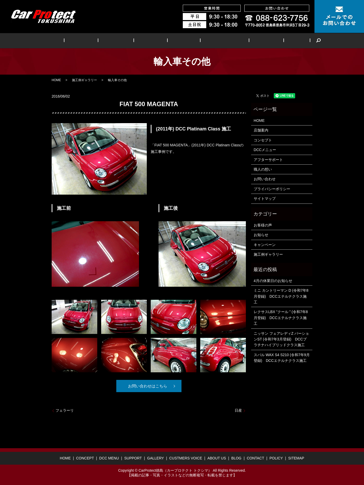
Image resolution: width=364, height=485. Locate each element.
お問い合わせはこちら (146, 386)
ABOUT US (252, 40)
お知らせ (261, 235)
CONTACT (255, 458)
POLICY (276, 458)
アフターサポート (268, 160)
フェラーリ (65, 410)
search (295, 41)
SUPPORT (152, 40)
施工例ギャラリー (84, 80)
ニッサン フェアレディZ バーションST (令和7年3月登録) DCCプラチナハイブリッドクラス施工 (281, 339)
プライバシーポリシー (272, 189)
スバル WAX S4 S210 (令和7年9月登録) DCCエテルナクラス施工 (282, 358)
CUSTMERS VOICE (215, 40)
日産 (238, 410)
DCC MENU (123, 40)
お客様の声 (263, 225)
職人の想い (263, 169)
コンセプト (263, 140)
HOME (71, 40)
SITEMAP (296, 458)
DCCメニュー (265, 150)
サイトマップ (265, 198)
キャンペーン (265, 245)
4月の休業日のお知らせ (273, 281)
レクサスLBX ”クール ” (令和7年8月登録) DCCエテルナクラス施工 (281, 318)
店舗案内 (261, 130)
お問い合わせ (265, 179)
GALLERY (180, 40)
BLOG (276, 40)
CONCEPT (94, 40)
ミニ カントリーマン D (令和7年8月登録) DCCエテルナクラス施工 (281, 296)
